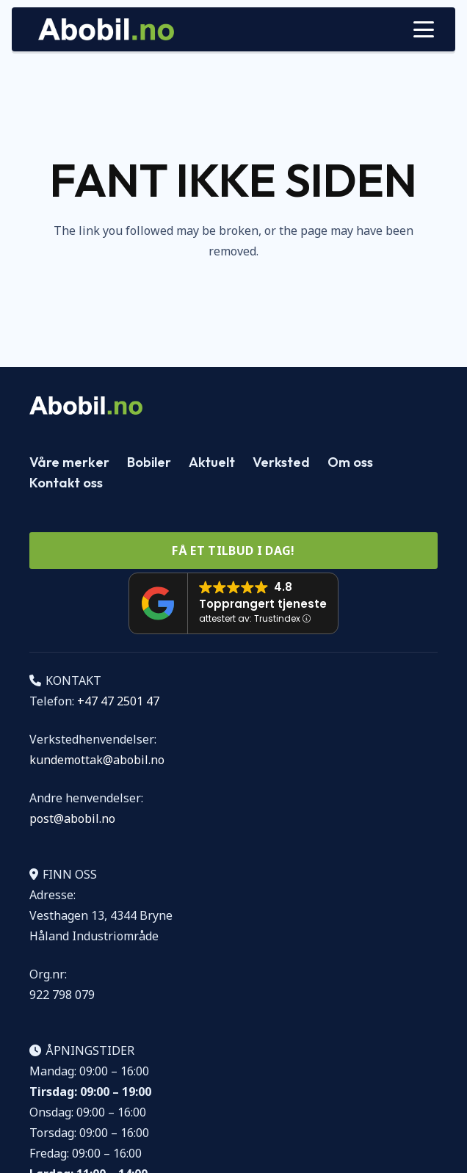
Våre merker (69, 462)
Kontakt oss (66, 482)
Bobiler (149, 462)
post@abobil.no (72, 818)
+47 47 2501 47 (118, 701)
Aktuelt (212, 462)
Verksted (281, 462)
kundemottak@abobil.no (96, 760)
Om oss (350, 462)
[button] (424, 29)
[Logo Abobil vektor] (106, 29)
